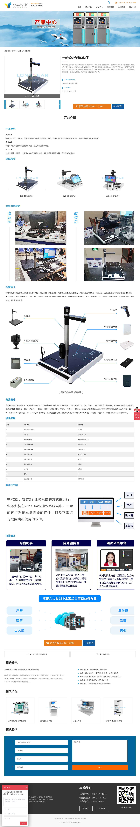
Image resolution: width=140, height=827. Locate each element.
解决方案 (110, 7)
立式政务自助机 (46, 721)
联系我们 (132, 7)
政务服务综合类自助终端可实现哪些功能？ (95, 684)
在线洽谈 (102, 808)
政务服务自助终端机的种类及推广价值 (94, 680)
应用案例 (121, 7)
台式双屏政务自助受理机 (17, 721)
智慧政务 (27, 51)
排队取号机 (105, 654)
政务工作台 (77, 721)
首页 (79, 7)
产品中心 (99, 7)
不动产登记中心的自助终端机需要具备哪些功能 (21, 670)
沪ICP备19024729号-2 (66, 822)
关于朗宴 (10, 788)
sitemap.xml (76, 822)
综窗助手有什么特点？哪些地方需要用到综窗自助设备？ (100, 677)
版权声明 (83, 818)
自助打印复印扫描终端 (40, 654)
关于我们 (88, 7)
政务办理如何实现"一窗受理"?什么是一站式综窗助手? (99, 673)
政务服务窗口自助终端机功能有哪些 (93, 670)
